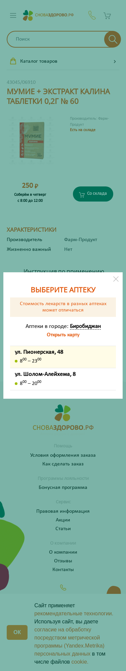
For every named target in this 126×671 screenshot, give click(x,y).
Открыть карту (63, 335)
